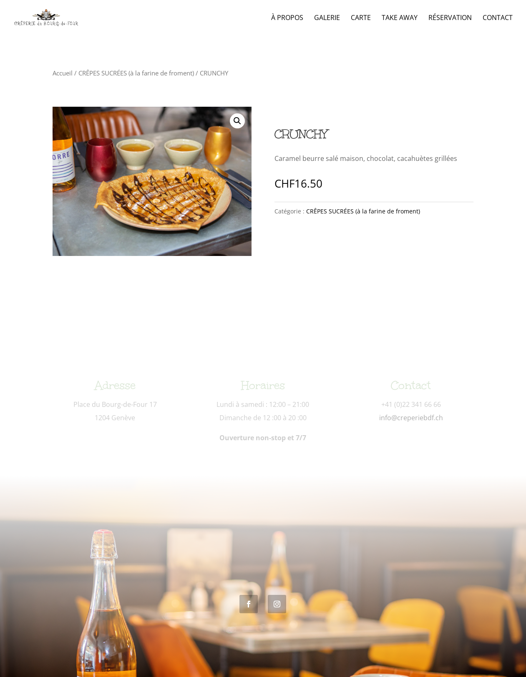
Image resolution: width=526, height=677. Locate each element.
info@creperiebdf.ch (411, 417)
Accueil (63, 73)
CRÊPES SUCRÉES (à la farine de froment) (136, 73)
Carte (361, 18)
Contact (498, 18)
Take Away (400, 18)
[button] (237, 120)
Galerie (327, 18)
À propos (287, 18)
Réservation (450, 18)
